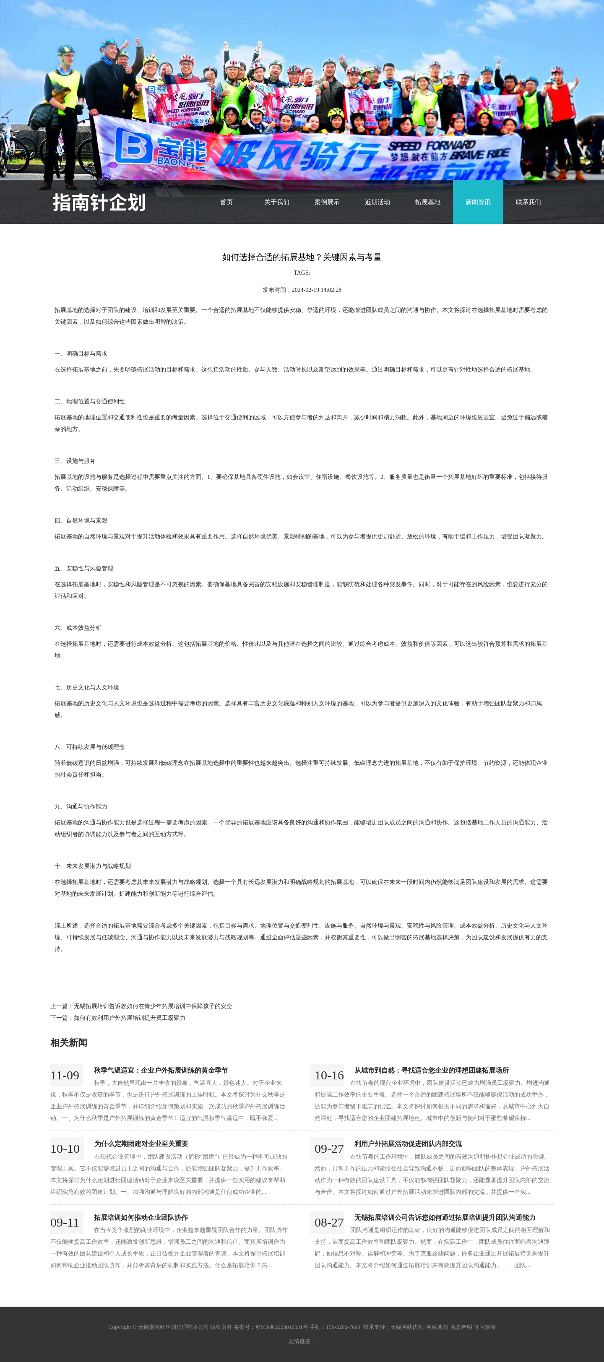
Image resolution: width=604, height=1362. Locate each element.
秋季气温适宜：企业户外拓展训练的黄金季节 (161, 1070)
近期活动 (377, 202)
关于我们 (276, 202)
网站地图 (437, 1327)
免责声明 (461, 1327)
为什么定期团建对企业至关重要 (141, 1143)
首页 (226, 202)
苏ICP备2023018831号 (281, 1327)
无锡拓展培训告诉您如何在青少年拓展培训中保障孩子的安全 (153, 1006)
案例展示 (327, 202)
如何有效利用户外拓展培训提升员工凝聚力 (129, 1018)
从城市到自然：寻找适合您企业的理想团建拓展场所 (431, 1070)
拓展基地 (427, 202)
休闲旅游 (485, 1327)
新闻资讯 (478, 202)
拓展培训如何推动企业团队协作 (141, 1217)
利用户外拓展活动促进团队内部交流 (408, 1143)
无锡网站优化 (407, 1327)
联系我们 (528, 202)
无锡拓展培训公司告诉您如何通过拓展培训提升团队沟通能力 (445, 1217)
